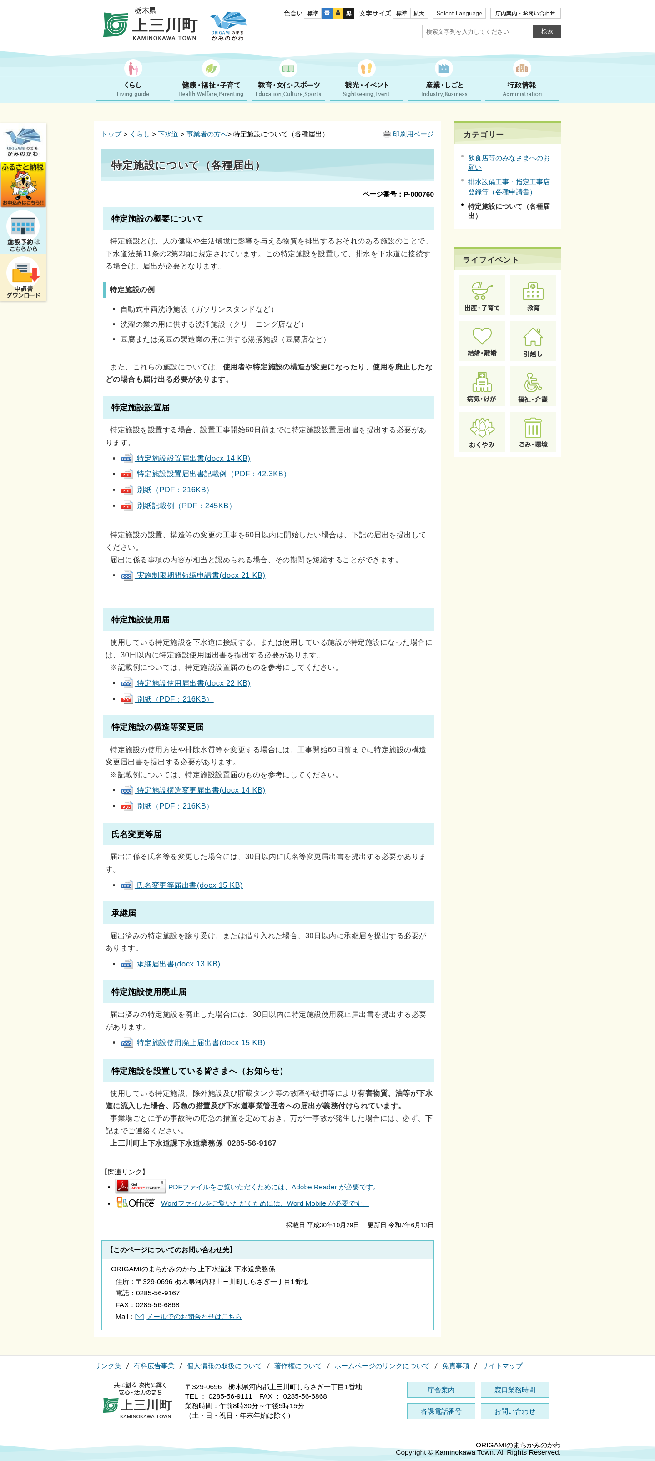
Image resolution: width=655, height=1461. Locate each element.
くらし (140, 134)
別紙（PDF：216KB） (167, 489)
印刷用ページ (413, 134)
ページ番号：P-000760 (398, 194)
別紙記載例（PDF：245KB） (178, 505)
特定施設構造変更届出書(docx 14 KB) (193, 790)
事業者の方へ (206, 134)
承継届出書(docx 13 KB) (171, 964)
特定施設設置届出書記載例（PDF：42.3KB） (206, 474)
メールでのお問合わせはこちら (194, 1316)
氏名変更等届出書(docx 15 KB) (182, 885)
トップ (111, 134)
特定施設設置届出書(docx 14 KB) (186, 458)
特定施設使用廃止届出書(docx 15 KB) (193, 1042)
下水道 (168, 134)
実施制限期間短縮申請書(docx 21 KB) (193, 575)
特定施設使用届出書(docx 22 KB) (186, 683)
